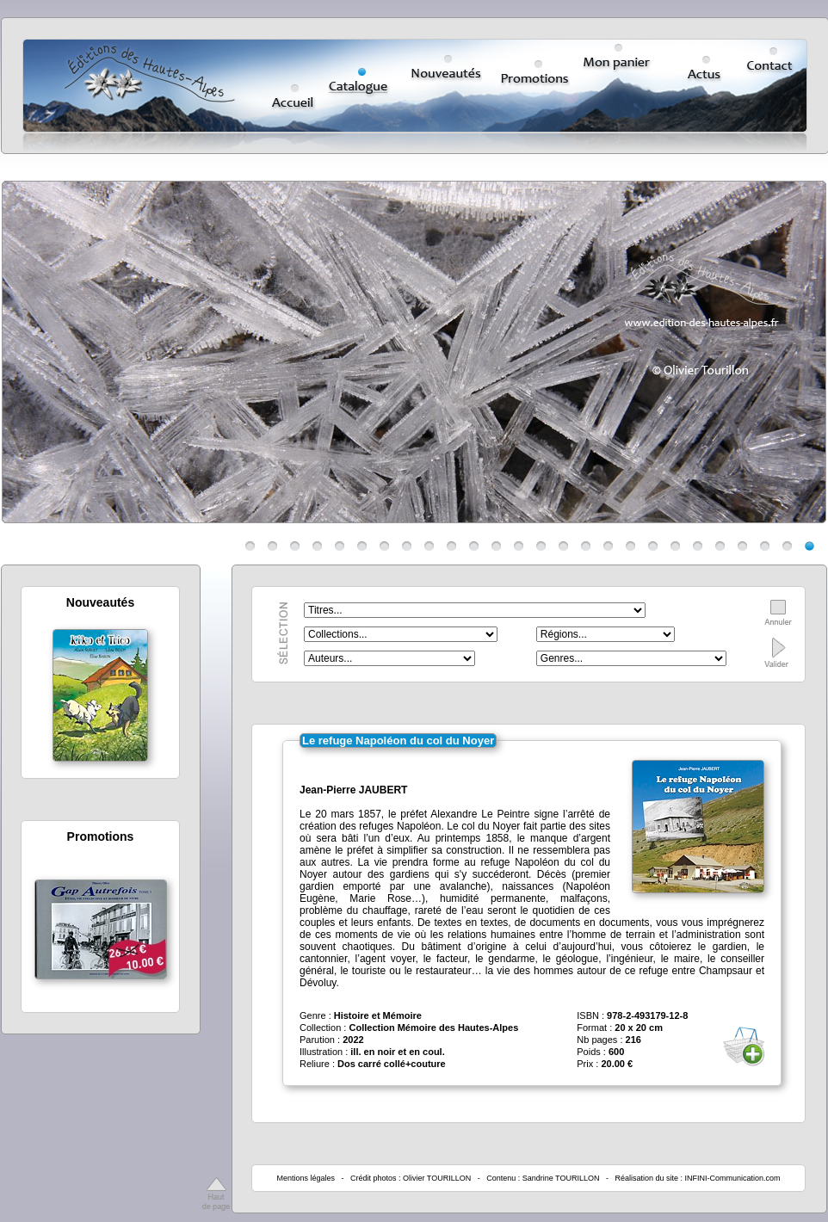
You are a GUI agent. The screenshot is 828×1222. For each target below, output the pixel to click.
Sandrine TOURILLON (561, 1178)
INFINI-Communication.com (733, 1178)
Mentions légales (305, 1178)
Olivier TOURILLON (437, 1178)
